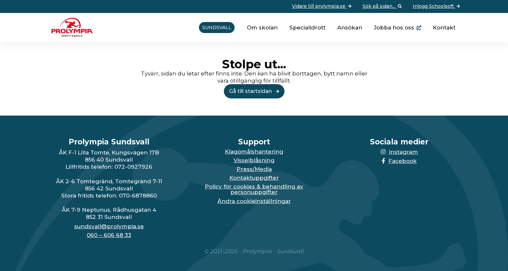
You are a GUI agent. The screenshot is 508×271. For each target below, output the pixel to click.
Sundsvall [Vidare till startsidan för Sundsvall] (216, 27)
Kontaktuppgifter (254, 178)
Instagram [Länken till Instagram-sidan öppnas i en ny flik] (399, 152)
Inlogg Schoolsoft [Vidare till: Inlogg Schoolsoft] (437, 6)
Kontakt (444, 27)
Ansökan (349, 27)
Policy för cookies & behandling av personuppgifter (254, 189)
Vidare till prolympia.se (322, 6)
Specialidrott (307, 27)
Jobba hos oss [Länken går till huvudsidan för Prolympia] (394, 27)
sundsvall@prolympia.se (109, 226)
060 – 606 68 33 (109, 235)
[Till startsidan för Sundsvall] (70, 34)
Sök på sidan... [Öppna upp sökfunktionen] (383, 6)
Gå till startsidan (254, 91)
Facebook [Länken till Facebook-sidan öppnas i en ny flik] (399, 161)
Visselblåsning (254, 160)
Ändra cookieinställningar (254, 201)
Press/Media (254, 169)
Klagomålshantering (254, 151)
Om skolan (262, 27)
